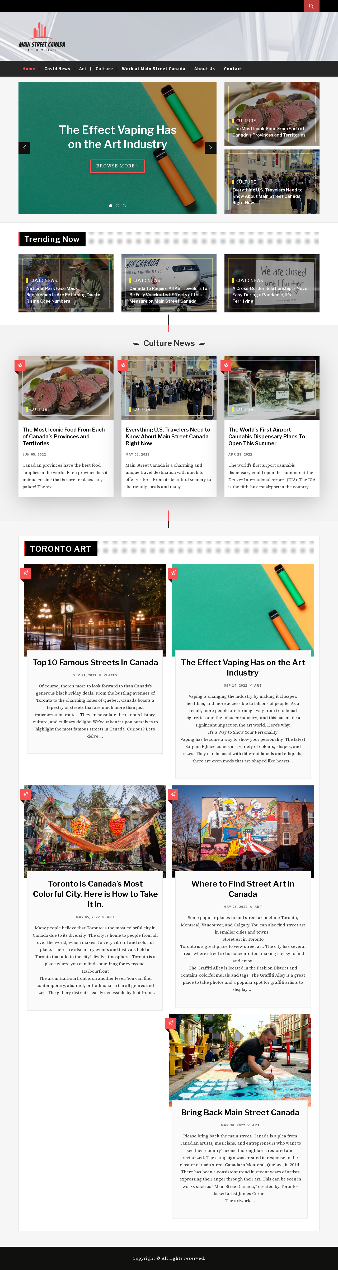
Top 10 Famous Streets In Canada (95, 662)
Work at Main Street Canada (153, 69)
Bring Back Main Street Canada (240, 1112)
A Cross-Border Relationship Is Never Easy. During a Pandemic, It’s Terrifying (270, 295)
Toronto (44, 700)
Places (111, 675)
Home (28, 69)
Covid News (57, 69)
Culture (104, 69)
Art (83, 69)
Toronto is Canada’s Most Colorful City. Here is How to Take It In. (95, 894)
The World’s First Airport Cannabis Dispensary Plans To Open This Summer (266, 437)
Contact (233, 69)
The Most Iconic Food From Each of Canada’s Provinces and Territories (63, 437)
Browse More (117, 166)
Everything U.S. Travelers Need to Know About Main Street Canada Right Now (267, 196)
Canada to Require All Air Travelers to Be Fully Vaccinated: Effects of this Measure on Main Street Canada (168, 295)
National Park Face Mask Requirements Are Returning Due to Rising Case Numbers (63, 295)
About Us (204, 69)
